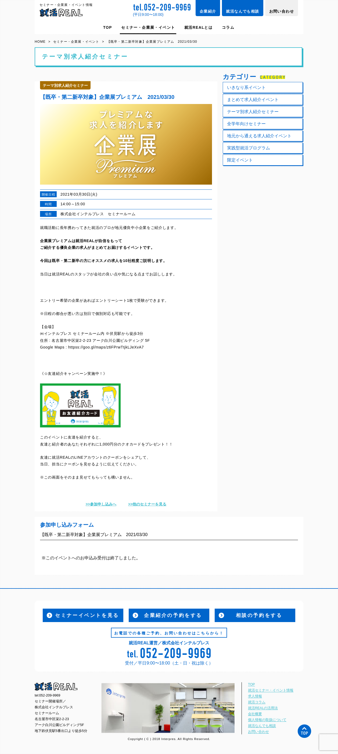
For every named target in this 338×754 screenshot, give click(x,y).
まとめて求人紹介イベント (253, 99)
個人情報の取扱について (267, 720)
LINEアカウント (88, 457)
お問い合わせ (281, 11)
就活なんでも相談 (242, 11)
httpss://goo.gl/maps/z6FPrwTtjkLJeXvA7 (106, 347)
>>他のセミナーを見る (147, 504)
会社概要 (255, 714)
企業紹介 (208, 11)
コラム (228, 27)
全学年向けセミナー (246, 123)
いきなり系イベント (246, 87)
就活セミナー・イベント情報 (270, 690)
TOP (107, 27)
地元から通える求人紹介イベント (259, 136)
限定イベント (240, 160)
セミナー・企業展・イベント (148, 27)
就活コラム (256, 702)
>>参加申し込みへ (101, 504)
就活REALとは (198, 27)
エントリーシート (111, 300)
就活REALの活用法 (263, 708)
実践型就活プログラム (248, 148)
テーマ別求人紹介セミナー (253, 111)
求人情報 (255, 696)
